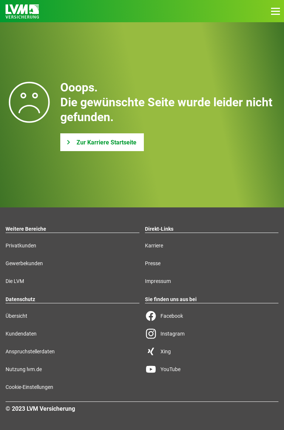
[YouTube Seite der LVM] (212, 369)
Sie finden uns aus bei (171, 299)
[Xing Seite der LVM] (212, 351)
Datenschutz (20, 299)
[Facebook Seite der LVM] (212, 316)
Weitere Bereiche (26, 229)
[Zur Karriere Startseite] (102, 142)
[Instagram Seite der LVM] (212, 334)
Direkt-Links (159, 229)
